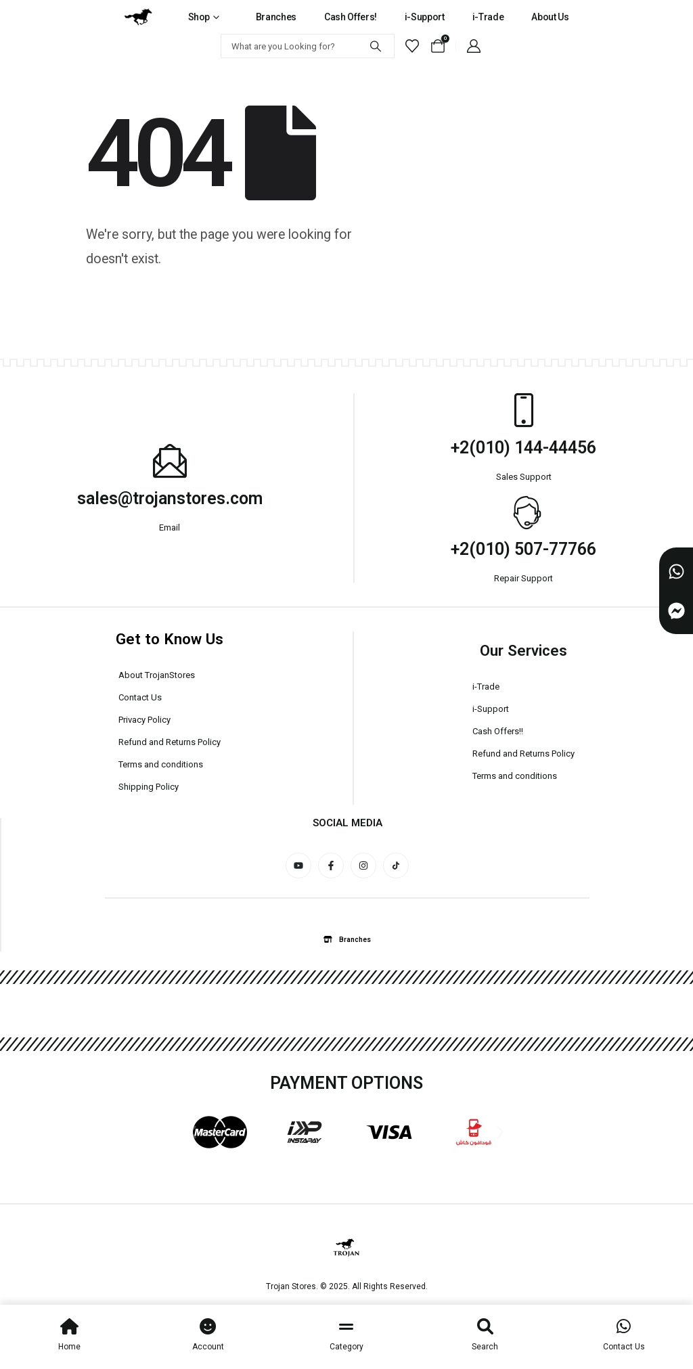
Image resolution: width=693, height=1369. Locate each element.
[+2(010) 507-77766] (524, 512)
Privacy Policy (144, 720)
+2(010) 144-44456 (523, 447)
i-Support (425, 17)
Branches (276, 17)
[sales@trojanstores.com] (170, 461)
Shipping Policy (148, 787)
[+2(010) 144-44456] (524, 410)
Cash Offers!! (497, 731)
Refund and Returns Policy (169, 742)
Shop (199, 17)
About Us (549, 17)
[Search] (376, 46)
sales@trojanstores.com (170, 498)
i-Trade (488, 17)
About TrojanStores (156, 675)
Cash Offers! (350, 17)
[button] (192, 1131)
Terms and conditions (160, 764)
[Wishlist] (412, 46)
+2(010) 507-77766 (523, 549)
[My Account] (474, 46)
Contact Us (140, 697)
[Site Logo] (138, 17)
